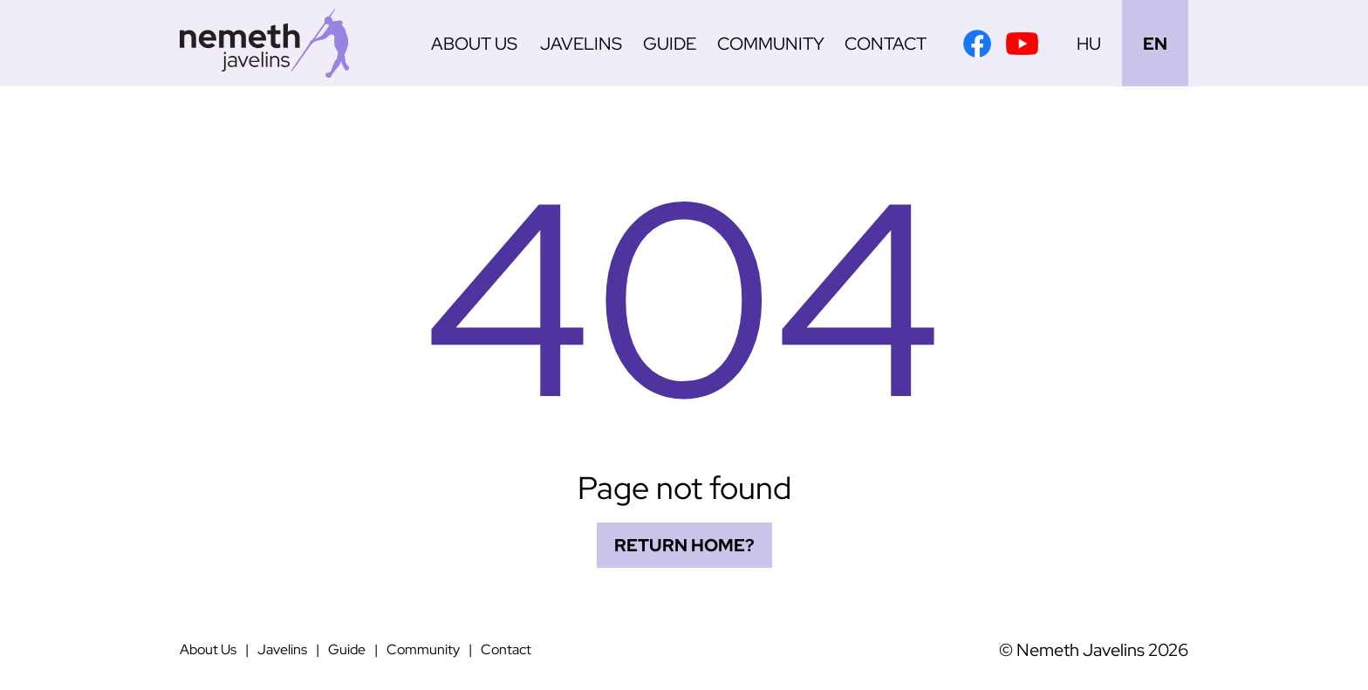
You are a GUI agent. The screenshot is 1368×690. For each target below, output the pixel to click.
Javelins (581, 43)
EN (1155, 43)
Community (770, 43)
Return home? (684, 545)
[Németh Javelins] (264, 43)
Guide (669, 43)
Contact (886, 43)
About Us (474, 43)
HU (1089, 43)
